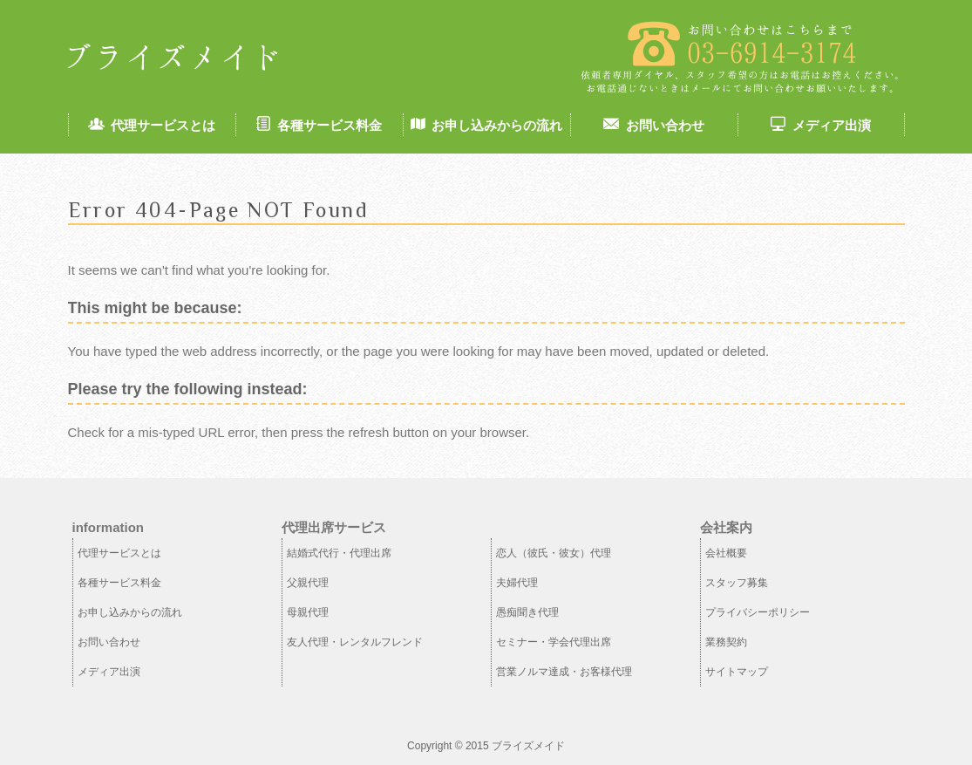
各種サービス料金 (318, 125)
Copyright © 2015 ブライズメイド (486, 746)
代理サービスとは (151, 125)
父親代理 (308, 583)
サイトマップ (736, 672)
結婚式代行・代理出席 (339, 553)
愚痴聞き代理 (527, 612)
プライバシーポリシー (757, 612)
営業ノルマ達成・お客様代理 (564, 672)
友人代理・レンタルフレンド (355, 642)
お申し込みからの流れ (486, 125)
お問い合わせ (653, 125)
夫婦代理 (517, 583)
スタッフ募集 (736, 583)
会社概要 (726, 553)
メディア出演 (820, 125)
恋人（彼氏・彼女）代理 (553, 553)
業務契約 (726, 642)
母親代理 (308, 612)
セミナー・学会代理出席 (553, 642)
